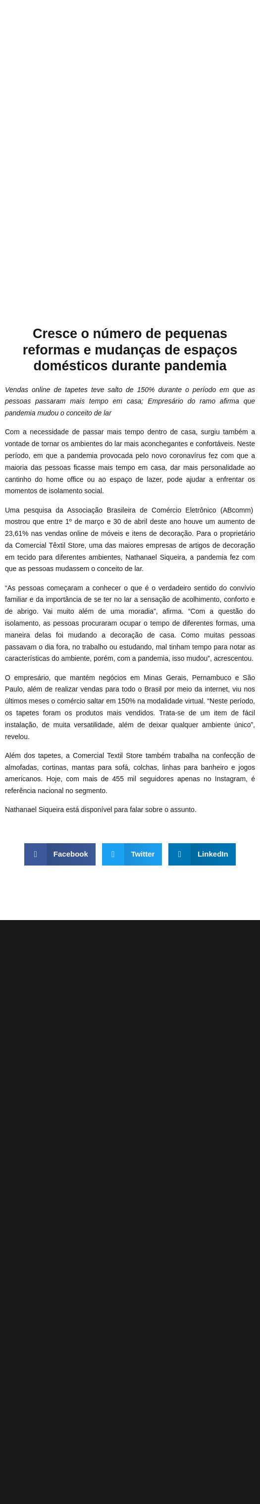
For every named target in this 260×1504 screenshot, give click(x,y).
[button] (60, 854)
